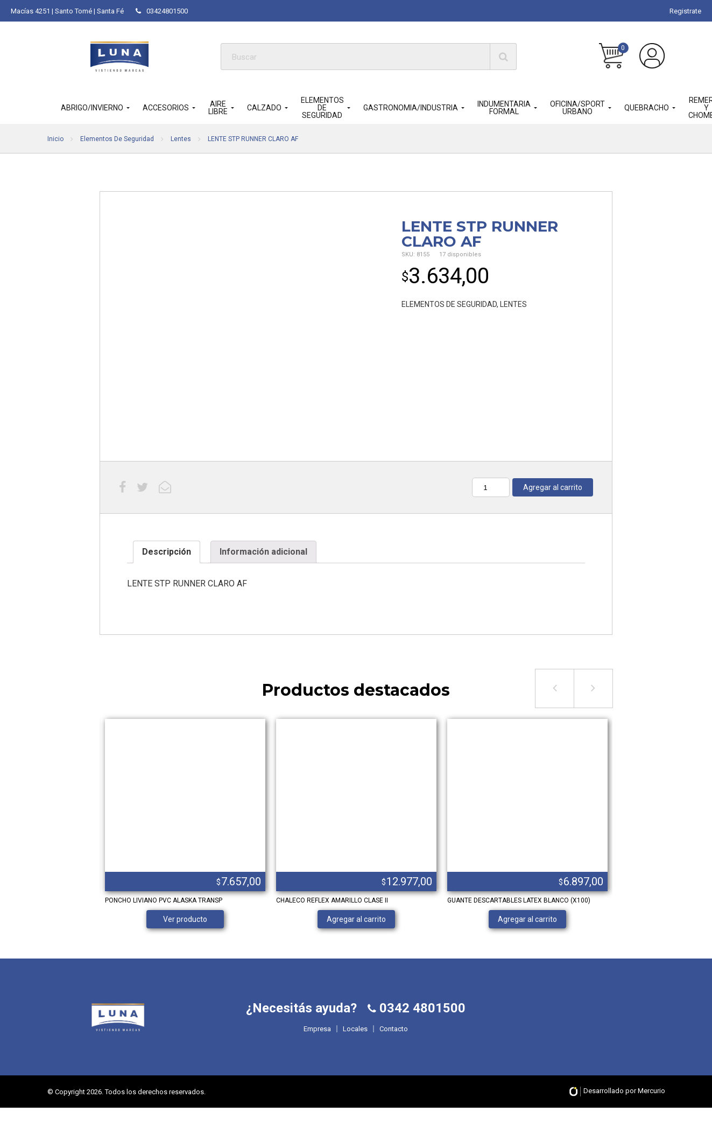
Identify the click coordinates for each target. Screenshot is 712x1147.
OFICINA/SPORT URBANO (577, 108)
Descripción (166, 552)
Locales (355, 1049)
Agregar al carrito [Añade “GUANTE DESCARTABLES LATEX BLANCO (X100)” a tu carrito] (527, 919)
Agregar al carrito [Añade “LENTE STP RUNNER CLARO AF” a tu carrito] (552, 487)
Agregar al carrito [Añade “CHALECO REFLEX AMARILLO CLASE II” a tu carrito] (356, 919)
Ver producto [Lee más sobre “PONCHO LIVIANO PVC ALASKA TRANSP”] (185, 919)
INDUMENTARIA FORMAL (504, 108)
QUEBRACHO (646, 107)
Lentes (181, 139)
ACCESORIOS (166, 107)
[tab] (166, 552)
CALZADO (264, 107)
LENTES (513, 304)
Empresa (317, 1049)
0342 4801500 (421, 1028)
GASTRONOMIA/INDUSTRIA (410, 107)
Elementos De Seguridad (117, 139)
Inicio (55, 139)
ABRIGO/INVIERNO (92, 107)
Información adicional (263, 552)
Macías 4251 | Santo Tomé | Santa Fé (67, 11)
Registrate (685, 11)
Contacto (393, 1049)
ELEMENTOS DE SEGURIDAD (322, 108)
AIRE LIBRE (218, 108)
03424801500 (162, 11)
